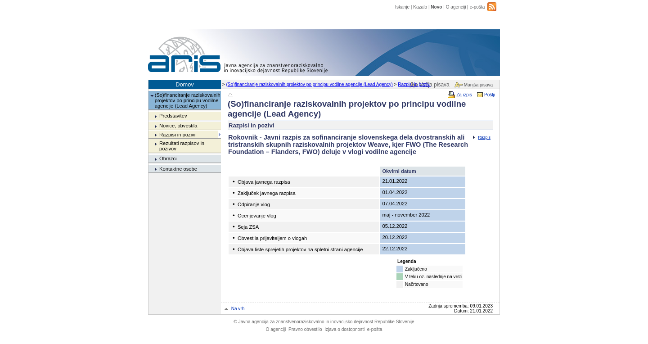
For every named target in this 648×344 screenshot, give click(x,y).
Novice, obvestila (178, 125)
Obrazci (168, 158)
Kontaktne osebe (178, 169)
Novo (436, 7)
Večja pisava (434, 84)
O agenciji (456, 7)
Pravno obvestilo (305, 329)
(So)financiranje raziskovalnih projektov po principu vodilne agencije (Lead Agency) (309, 84)
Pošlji (489, 94)
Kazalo (420, 7)
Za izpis (464, 94)
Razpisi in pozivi (414, 84)
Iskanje (402, 7)
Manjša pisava (478, 84)
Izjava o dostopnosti (344, 329)
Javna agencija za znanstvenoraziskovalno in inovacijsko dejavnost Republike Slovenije (324, 321)
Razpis (484, 137)
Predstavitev (173, 115)
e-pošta (477, 7)
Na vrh (238, 308)
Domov (185, 84)
